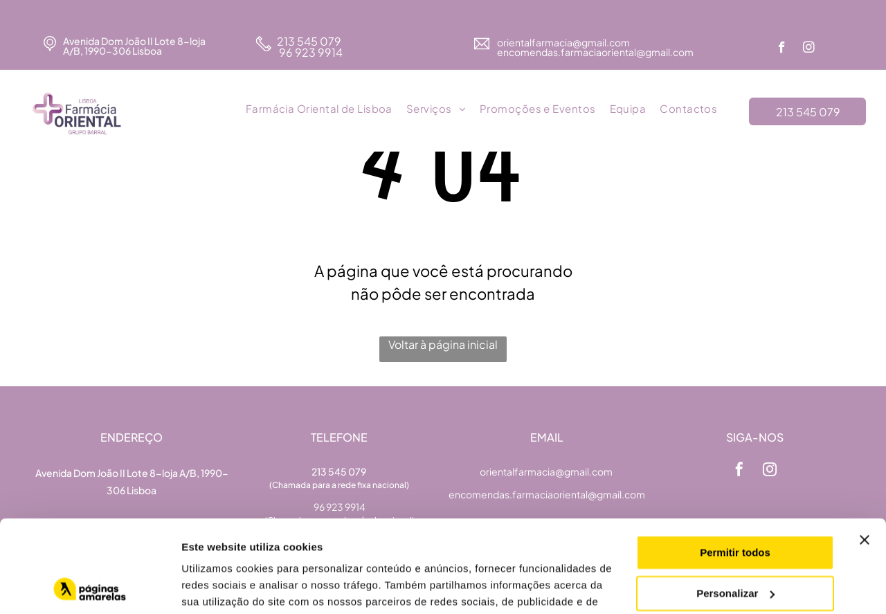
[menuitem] (319, 109)
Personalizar (735, 506)
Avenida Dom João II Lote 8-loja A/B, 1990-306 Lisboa (134, 46)
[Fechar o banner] (864, 453)
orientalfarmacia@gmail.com (564, 42)
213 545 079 (309, 41)
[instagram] (808, 49)
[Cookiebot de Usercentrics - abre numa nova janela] (89, 587)
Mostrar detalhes (223, 587)
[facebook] (781, 49)
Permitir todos (735, 466)
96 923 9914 (310, 52)
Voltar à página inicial (443, 344)
